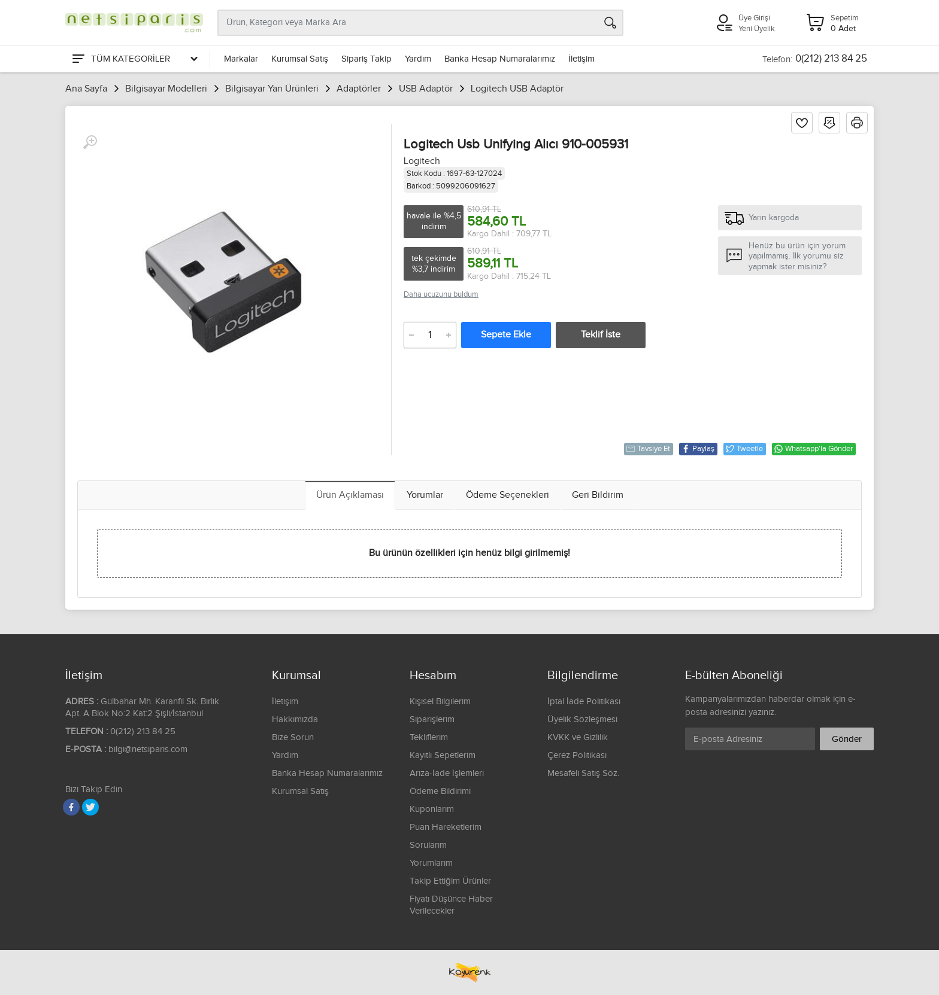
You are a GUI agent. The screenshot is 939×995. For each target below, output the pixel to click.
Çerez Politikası (577, 755)
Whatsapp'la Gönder (813, 449)
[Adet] (430, 335)
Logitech (422, 161)
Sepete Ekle (506, 334)
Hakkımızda (295, 719)
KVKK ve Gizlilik (577, 737)
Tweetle (744, 449)
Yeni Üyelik (756, 29)
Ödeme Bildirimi (440, 791)
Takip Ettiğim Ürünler (450, 881)
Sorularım (428, 845)
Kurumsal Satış (299, 59)
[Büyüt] (89, 142)
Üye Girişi (754, 18)
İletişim (581, 59)
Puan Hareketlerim (445, 827)
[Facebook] (71, 807)
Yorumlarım (431, 863)
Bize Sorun (293, 737)
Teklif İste (600, 334)
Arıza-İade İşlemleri (447, 773)
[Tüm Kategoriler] (134, 59)
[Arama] (610, 23)
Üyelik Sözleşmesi (582, 719)
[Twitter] (90, 807)
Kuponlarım (432, 809)
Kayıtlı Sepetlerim (442, 755)
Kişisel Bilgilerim (440, 701)
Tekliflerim (429, 737)
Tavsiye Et (648, 449)
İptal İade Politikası (583, 701)
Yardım (418, 59)
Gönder (847, 739)
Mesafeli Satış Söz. (583, 773)
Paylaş (697, 449)
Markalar (241, 59)
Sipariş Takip (366, 59)
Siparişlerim (432, 719)
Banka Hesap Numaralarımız (499, 59)
